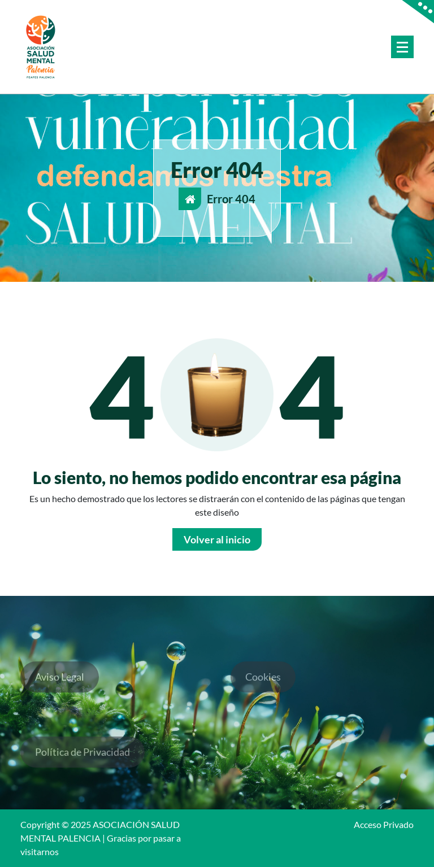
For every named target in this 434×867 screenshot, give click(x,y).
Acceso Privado (384, 824)
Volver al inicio (217, 539)
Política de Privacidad (82, 758)
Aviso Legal (59, 683)
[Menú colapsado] (402, 47)
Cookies (263, 683)
